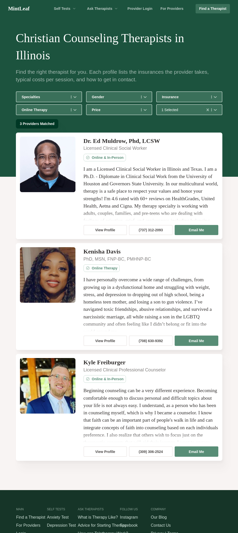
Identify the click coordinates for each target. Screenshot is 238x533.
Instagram (129, 517)
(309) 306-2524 (151, 452)
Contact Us (161, 525)
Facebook (129, 525)
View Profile (105, 230)
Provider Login (139, 9)
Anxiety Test (58, 517)
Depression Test (61, 525)
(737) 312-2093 (151, 230)
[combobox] (22, 96)
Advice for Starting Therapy (102, 525)
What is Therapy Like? (98, 517)
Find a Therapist (212, 9)
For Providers (172, 9)
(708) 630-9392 (151, 341)
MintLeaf (19, 9)
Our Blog (159, 517)
